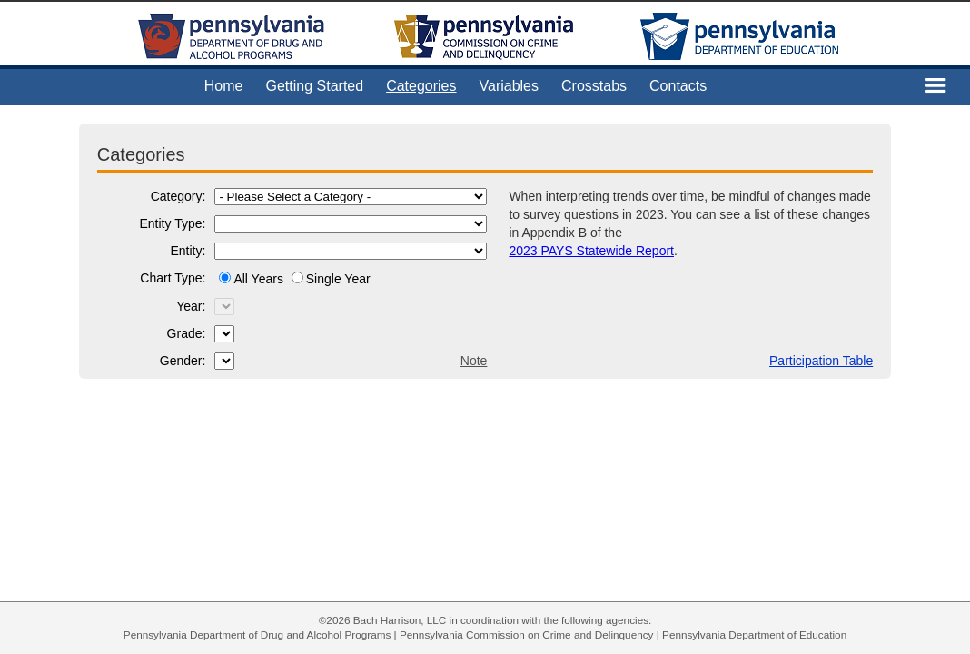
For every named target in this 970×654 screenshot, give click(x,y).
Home (223, 86)
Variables (509, 86)
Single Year (338, 279)
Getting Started (315, 86)
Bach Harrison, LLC (400, 620)
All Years (259, 279)
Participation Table (821, 360)
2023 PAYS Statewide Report (591, 250)
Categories (421, 86)
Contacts (678, 86)
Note (474, 360)
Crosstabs (594, 86)
